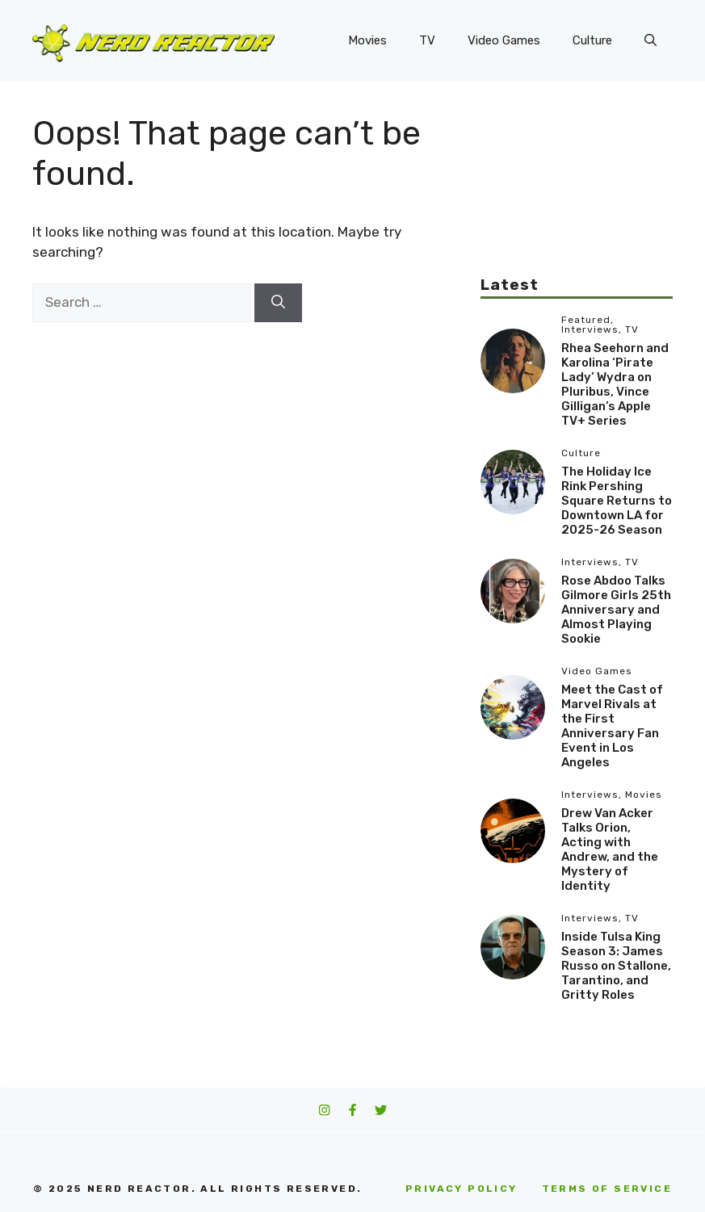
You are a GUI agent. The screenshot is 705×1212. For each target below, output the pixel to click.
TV (427, 40)
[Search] (278, 302)
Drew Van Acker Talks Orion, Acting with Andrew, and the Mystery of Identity (609, 849)
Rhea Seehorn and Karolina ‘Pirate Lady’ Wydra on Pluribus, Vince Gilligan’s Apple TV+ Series (615, 384)
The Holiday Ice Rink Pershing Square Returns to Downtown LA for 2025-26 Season (616, 500)
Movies (367, 40)
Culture (592, 40)
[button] (650, 40)
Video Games (504, 40)
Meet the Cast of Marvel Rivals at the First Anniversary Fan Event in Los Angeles (612, 726)
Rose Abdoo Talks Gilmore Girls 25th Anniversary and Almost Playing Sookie (616, 609)
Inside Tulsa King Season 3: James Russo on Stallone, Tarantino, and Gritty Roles (616, 965)
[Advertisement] (576, 194)
